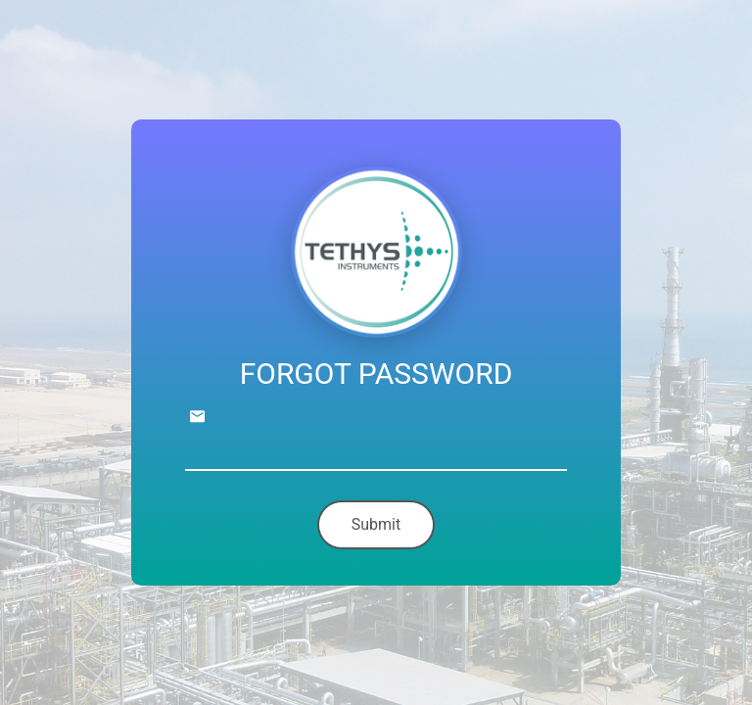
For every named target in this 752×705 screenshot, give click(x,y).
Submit (376, 524)
